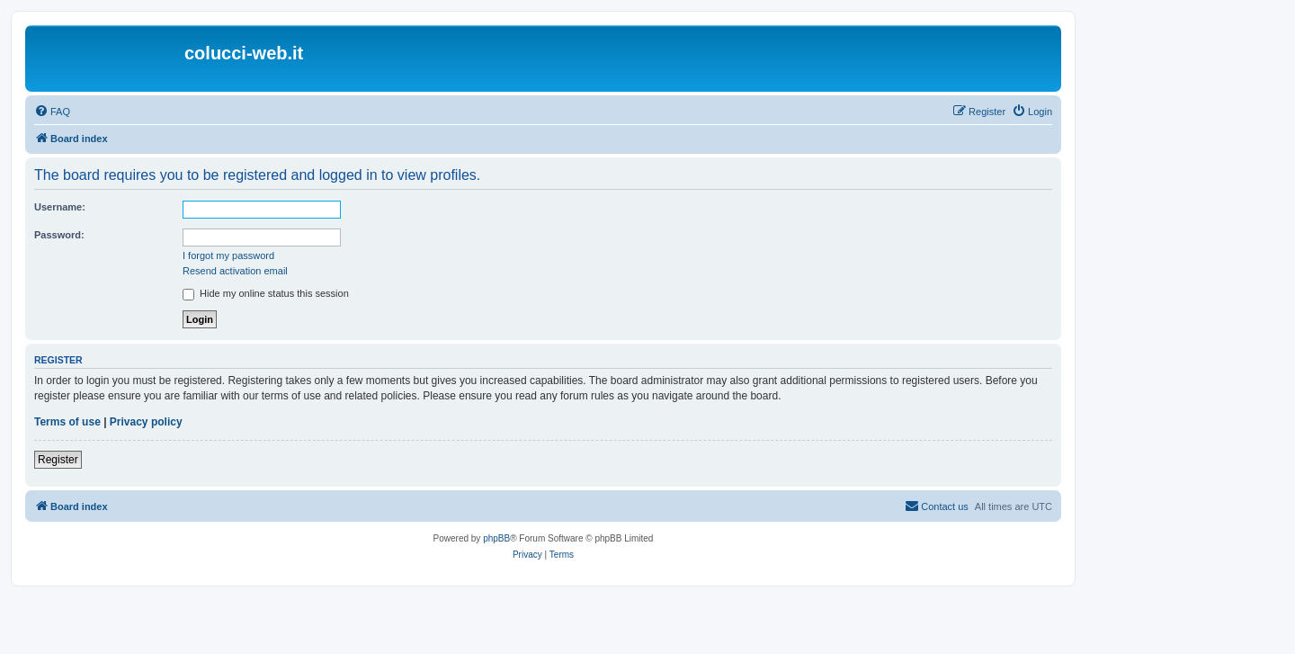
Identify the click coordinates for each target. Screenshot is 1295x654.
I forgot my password (228, 255)
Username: (59, 207)
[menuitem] (52, 111)
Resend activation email (235, 270)
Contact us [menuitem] (937, 505)
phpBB (496, 538)
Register (58, 459)
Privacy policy (146, 422)
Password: (59, 234)
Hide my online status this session (266, 293)
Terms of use (67, 422)
